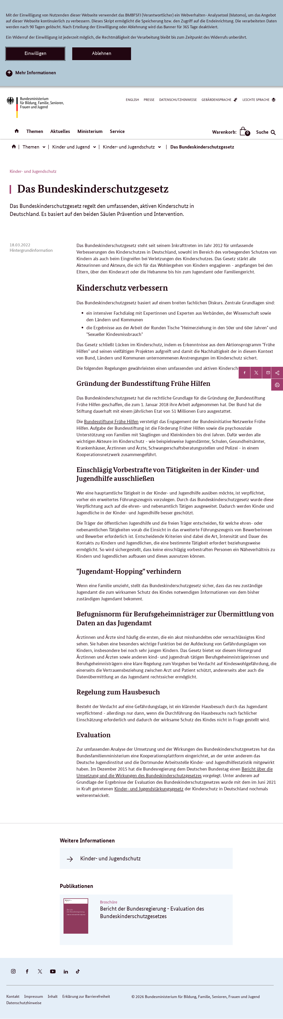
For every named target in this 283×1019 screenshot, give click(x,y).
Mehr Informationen (35, 72)
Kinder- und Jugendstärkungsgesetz (148, 789)
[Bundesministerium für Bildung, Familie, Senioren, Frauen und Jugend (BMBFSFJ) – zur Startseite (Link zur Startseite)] (35, 107)
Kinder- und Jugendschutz (129, 147)
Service (117, 131)
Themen (34, 131)
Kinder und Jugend (71, 147)
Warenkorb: (230, 131)
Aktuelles (60, 131)
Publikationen (76, 886)
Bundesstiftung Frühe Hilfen (111, 421)
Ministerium (90, 131)
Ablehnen (101, 53)
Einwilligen (35, 53)
